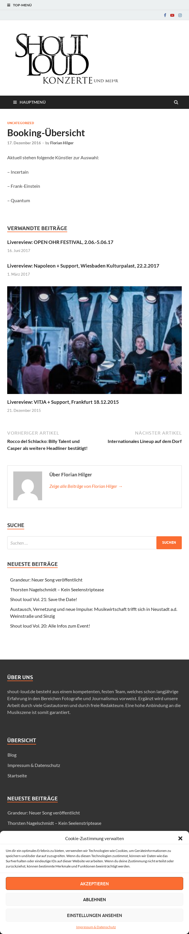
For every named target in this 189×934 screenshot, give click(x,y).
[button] (180, 838)
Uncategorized (20, 123)
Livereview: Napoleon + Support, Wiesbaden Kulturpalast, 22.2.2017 (83, 266)
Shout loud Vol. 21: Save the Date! (43, 599)
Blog (12, 754)
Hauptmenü (33, 102)
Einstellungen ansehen (94, 915)
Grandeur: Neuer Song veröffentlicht (46, 579)
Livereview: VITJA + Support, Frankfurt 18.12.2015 (63, 402)
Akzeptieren (94, 883)
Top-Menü (22, 5)
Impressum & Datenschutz (96, 927)
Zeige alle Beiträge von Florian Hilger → (86, 486)
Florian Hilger (62, 143)
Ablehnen (94, 899)
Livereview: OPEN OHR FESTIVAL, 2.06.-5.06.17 (60, 242)
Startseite (17, 775)
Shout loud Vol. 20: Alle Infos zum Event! (50, 625)
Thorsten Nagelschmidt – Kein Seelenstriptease (57, 589)
